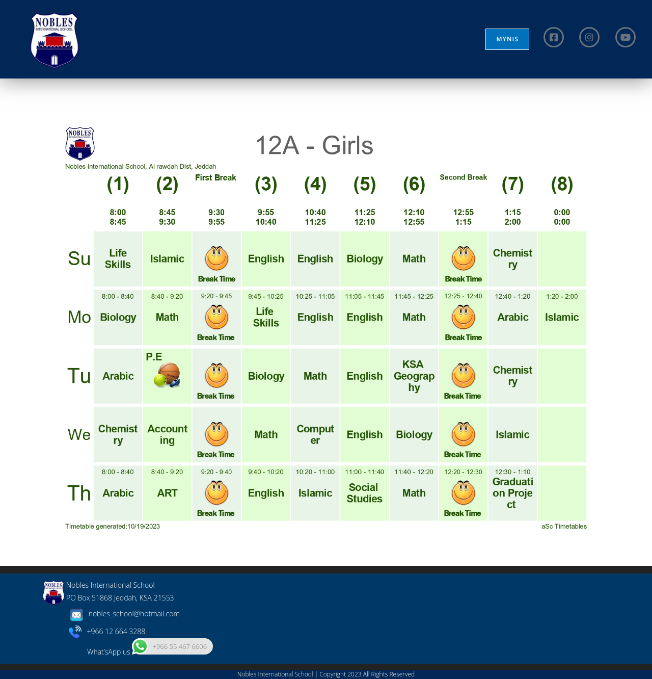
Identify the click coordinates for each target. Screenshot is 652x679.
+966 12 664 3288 (107, 631)
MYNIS (507, 39)
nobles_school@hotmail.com (123, 613)
